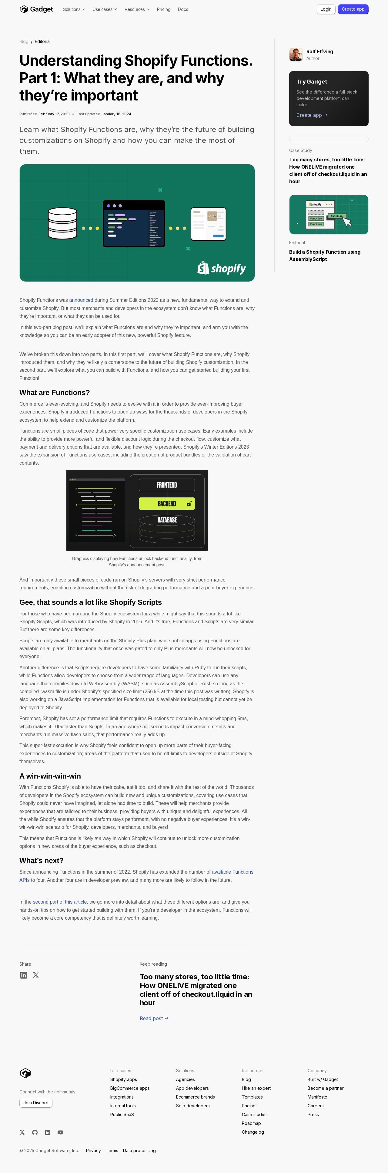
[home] (36, 9)
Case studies (255, 1114)
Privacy (93, 1150)
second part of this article (60, 901)
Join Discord (35, 1102)
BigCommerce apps (130, 1088)
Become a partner (326, 1088)
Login (326, 9)
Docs (183, 9)
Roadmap (251, 1123)
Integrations (122, 1096)
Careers (316, 1105)
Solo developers (193, 1105)
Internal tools (123, 1105)
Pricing (164, 9)
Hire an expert (256, 1088)
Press (313, 1114)
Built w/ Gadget (323, 1079)
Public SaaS (122, 1114)
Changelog (253, 1132)
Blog (23, 41)
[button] (74, 9)
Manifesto (317, 1096)
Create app (353, 9)
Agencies (185, 1079)
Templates (252, 1096)
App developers (192, 1088)
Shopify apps (123, 1079)
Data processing (139, 1150)
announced (81, 300)
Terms (112, 1150)
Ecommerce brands (195, 1096)
